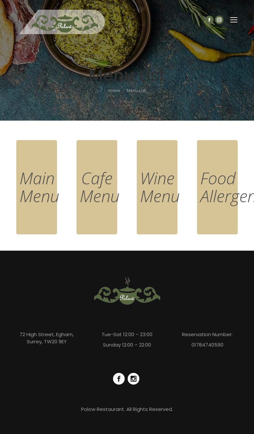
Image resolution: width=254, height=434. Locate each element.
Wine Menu (160, 187)
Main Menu (39, 187)
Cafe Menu (100, 187)
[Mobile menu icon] (234, 20)
